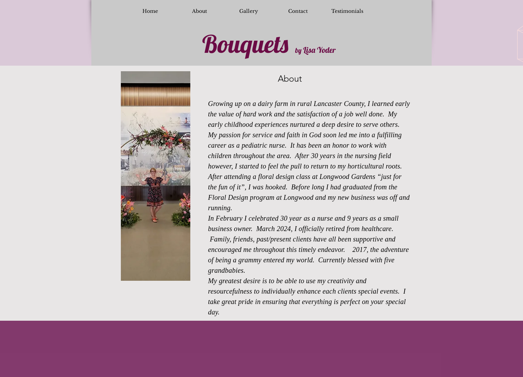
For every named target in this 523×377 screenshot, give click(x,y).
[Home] (150, 11)
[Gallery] (248, 11)
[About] (199, 11)
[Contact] (298, 11)
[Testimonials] (347, 11)
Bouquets (245, 43)
